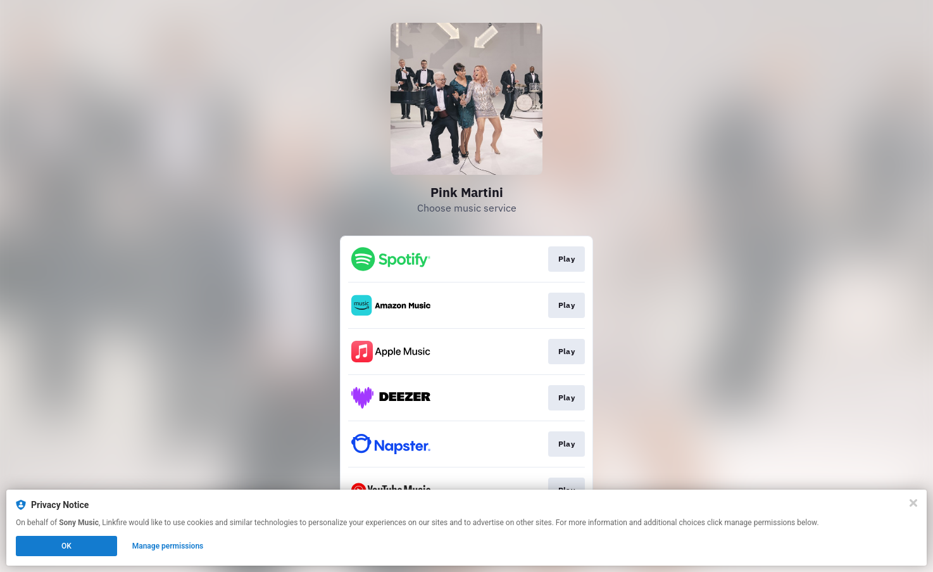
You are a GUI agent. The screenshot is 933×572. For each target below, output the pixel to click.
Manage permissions (168, 546)
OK (66, 546)
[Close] (913, 503)
